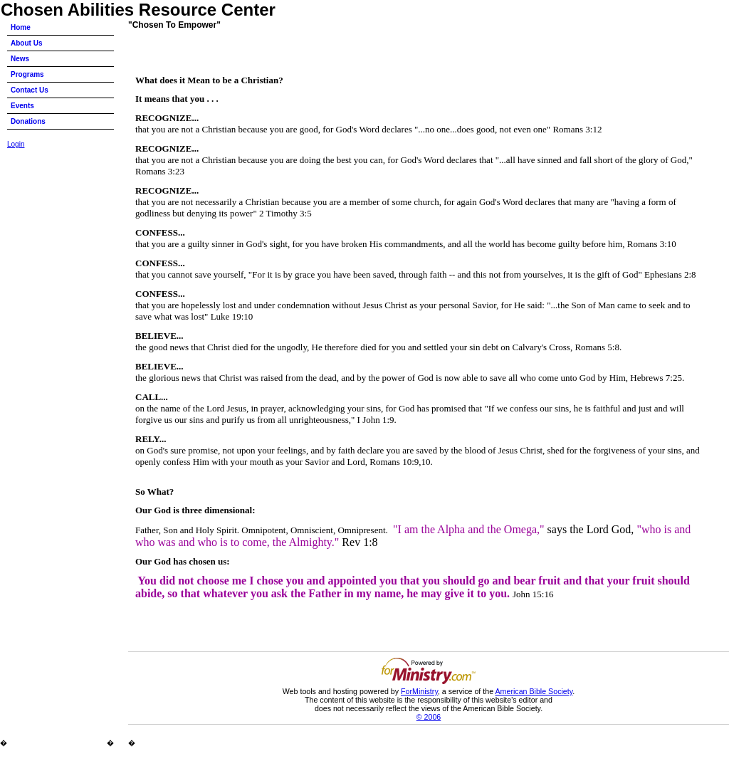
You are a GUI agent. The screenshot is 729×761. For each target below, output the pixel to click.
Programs (27, 74)
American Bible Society (533, 691)
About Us (26, 43)
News (20, 59)
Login (15, 144)
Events (22, 106)
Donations (28, 121)
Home (21, 27)
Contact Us (29, 90)
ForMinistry (419, 691)
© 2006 (428, 717)
